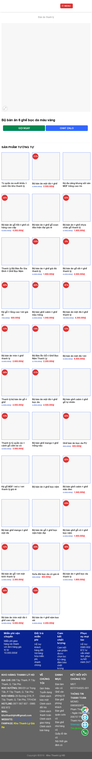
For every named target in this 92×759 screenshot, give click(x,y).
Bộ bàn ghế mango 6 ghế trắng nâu (45, 444)
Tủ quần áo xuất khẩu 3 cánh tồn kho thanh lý (14, 184)
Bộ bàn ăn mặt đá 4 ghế (44, 183)
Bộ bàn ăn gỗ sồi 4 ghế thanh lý (75, 270)
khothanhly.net (22, 719)
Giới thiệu (45, 688)
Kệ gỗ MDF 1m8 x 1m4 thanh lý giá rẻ (12, 488)
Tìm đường (76, 728)
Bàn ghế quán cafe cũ (60, 714)
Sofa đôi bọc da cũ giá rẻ (45, 574)
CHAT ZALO (67, 128)
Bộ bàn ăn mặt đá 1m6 (74, 356)
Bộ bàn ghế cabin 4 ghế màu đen (75, 488)
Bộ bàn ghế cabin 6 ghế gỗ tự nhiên (75, 400)
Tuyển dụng (46, 692)
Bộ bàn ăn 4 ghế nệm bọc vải (45, 618)
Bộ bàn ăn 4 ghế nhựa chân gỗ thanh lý (74, 226)
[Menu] (66, 6)
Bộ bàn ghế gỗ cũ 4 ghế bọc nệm (75, 531)
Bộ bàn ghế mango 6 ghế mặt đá (14, 531)
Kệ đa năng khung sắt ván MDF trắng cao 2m (77, 184)
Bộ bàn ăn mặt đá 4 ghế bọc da (44, 400)
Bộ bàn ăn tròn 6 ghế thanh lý (12, 357)
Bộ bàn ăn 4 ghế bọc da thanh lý (75, 575)
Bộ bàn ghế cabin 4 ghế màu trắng (44, 313)
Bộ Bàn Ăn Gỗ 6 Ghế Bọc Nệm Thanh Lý (45, 357)
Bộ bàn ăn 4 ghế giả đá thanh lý (44, 270)
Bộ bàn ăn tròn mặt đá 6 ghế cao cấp (14, 618)
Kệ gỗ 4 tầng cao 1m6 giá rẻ (14, 313)
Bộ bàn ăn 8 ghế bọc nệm (45, 486)
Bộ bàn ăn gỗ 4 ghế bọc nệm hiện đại (44, 531)
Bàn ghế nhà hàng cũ (59, 726)
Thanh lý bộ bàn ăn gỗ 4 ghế (14, 400)
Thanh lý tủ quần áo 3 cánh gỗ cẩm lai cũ (13, 444)
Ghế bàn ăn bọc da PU (75, 443)
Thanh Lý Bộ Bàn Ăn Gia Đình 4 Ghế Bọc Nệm (14, 270)
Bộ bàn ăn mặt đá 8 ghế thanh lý (75, 313)
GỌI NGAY (24, 128)
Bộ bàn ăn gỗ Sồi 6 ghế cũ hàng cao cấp (15, 226)
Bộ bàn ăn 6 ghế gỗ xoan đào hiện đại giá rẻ (45, 226)
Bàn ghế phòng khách (59, 703)
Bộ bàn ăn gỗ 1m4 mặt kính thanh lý (13, 575)
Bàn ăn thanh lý (46, 17)
